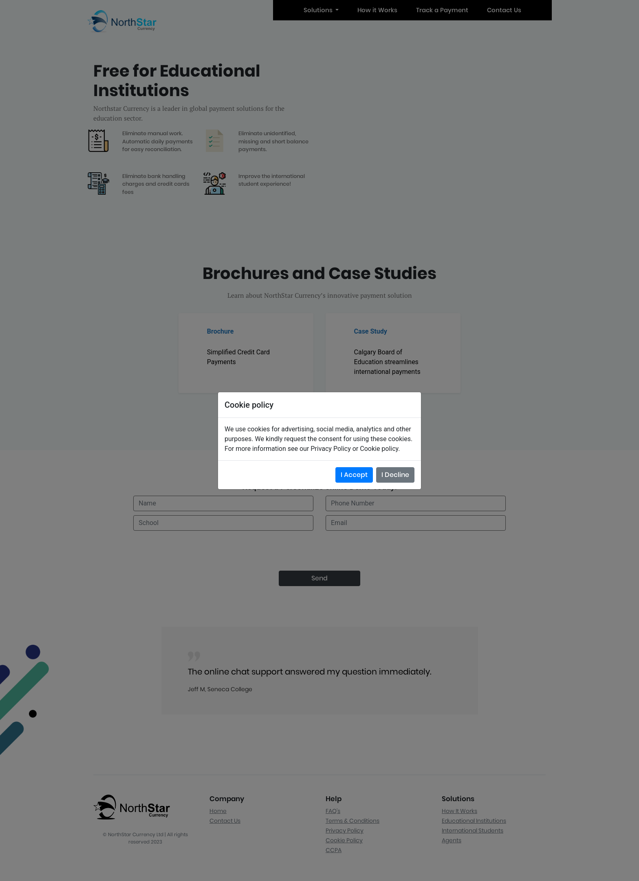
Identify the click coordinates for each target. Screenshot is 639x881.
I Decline (395, 474)
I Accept (354, 474)
